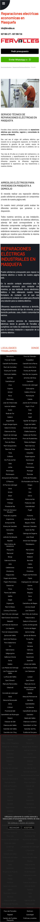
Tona (10, 453)
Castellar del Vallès (10, 729)
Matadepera (30, 544)
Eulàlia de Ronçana (30, 732)
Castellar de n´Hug (10, 732)
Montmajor (10, 471)
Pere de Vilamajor (30, 356)
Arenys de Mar (10, 523)
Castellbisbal (30, 506)
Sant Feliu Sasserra (10, 438)
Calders (10, 417)
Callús (30, 564)
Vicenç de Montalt (30, 371)
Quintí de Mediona (10, 639)
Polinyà (10, 503)
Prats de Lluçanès (10, 516)
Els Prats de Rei (10, 460)
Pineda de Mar (10, 506)
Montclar (30, 474)
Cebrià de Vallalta (10, 374)
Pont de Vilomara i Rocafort (10, 511)
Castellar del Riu (30, 729)
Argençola (10, 603)
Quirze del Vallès (10, 635)
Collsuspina (30, 388)
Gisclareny (10, 571)
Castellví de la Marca (30, 363)
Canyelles (30, 453)
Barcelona (10, 356)
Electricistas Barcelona (6, 67)
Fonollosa (30, 571)
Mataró (10, 718)
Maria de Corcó (30, 684)
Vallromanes (10, 650)
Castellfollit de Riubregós (10, 714)
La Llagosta (10, 628)
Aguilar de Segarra (30, 421)
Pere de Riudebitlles (30, 438)
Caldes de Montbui (29, 435)
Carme (30, 585)
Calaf (30, 417)
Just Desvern (30, 610)
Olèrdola (30, 700)
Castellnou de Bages (30, 603)
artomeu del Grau (30, 378)
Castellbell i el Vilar (30, 725)
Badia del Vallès (29, 718)
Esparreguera (30, 456)
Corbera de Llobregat (30, 385)
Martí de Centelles (10, 367)
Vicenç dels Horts (30, 367)
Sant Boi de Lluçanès (29, 374)
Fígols (30, 578)
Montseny (10, 399)
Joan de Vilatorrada (10, 403)
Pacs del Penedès (10, 911)
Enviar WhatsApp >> (20, 59)
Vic (10, 646)
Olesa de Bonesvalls (10, 700)
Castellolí (30, 381)
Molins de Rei (30, 499)
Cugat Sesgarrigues (10, 424)
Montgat (30, 471)
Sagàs (10, 600)
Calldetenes (10, 567)
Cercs (30, 496)
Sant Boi (10, 378)
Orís (30, 492)
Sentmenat (30, 460)
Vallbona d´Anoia (10, 657)
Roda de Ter (10, 413)
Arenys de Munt (29, 519)
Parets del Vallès (10, 593)
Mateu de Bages (30, 442)
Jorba (10, 467)
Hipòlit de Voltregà (10, 435)
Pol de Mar (30, 639)
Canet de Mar (30, 530)
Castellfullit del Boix (30, 711)
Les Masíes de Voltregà (10, 668)
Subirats (30, 660)
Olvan (10, 496)
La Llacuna (30, 707)
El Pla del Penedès (29, 478)
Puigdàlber (30, 360)
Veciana (30, 646)
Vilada (30, 643)
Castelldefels (30, 704)
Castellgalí (30, 915)
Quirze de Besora (30, 635)
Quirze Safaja (30, 632)
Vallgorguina (10, 653)
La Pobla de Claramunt (10, 625)
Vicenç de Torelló (10, 371)
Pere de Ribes (10, 442)
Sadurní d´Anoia (10, 428)
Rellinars (30, 911)
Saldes (10, 664)
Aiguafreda (10, 421)
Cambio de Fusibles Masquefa (10, 919)
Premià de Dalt (10, 711)
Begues (30, 593)
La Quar (30, 677)
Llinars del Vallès (30, 664)
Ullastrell (10, 687)
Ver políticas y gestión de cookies (21, 823)
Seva (10, 489)
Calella (30, 399)
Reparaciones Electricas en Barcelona (21, 67)
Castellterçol (10, 381)
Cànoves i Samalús (30, 526)
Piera (10, 589)
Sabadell (10, 621)
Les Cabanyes (30, 671)
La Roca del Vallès (10, 677)
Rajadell (10, 915)
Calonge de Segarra (30, 533)
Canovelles (10, 530)
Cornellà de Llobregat (10, 693)
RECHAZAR (14, 828)
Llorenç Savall (30, 607)
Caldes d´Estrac (30, 392)
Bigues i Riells (30, 523)
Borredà (30, 560)
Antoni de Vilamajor (30, 541)
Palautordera (30, 618)
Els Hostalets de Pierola (29, 481)
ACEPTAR (28, 828)
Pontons (30, 516)
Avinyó (10, 392)
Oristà (10, 492)
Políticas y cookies (29, 918)
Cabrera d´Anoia (10, 560)
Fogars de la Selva (10, 578)
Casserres (10, 585)
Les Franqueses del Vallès (10, 672)
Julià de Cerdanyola (10, 537)
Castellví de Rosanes (10, 363)
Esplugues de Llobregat (29, 582)
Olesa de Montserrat (30, 697)
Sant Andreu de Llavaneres (10, 545)
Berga (10, 557)
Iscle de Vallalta (10, 406)
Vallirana (30, 650)
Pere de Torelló (10, 360)
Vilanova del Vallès (10, 725)
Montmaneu (30, 467)
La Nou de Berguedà (30, 625)
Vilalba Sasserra (30, 431)
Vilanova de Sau (10, 431)
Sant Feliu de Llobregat (10, 614)
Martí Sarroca (30, 446)
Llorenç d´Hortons (10, 610)
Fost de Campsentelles (10, 632)
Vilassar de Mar (30, 449)
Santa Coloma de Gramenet (30, 688)
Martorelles (30, 550)
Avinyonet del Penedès (10, 478)
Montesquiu (10, 474)
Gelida (30, 693)
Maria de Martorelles (10, 684)
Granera (30, 567)
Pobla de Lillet (30, 503)
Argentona (10, 519)
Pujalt (30, 510)
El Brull (10, 707)
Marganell (30, 553)
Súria (10, 660)
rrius (10, 385)
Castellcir (30, 714)
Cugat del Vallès (30, 424)
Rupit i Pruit (30, 406)
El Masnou (10, 481)
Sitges (30, 485)
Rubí (30, 410)
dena (10, 704)
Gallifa (10, 596)
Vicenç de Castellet (10, 526)
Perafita (30, 589)
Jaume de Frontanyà (30, 403)
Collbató (10, 456)
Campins (10, 533)
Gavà (10, 697)
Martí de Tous (10, 449)
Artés (30, 413)
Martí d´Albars (10, 607)
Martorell (10, 553)
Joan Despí (30, 537)
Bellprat (30, 557)
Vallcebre (30, 653)
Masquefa (10, 550)
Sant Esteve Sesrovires (10, 618)
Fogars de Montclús (30, 575)
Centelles (10, 499)
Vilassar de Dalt (10, 722)
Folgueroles (10, 575)
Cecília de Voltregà (30, 428)
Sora (30, 596)
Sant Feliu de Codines (30, 614)
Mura (10, 396)
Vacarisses (30, 657)
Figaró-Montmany (10, 582)
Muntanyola (30, 396)
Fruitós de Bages (30, 628)
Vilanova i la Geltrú (29, 722)
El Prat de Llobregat (10, 485)
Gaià (10, 463)
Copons (10, 388)
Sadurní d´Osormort (30, 621)
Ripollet (10, 541)
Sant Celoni (30, 680)
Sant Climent (10, 680)
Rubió (10, 410)
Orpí (29, 489)
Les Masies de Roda (30, 668)
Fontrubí (30, 463)
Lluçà (30, 600)
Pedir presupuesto (19, 51)
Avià (10, 564)
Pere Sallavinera (10, 643)
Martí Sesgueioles (10, 446)
